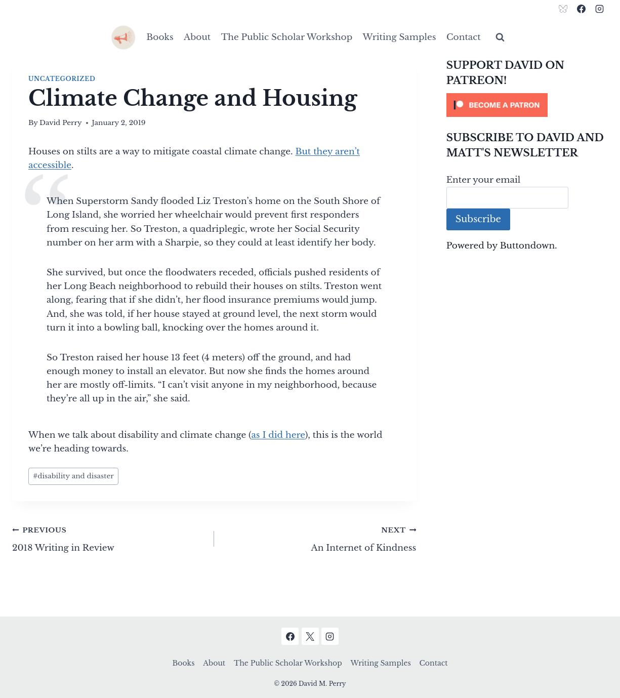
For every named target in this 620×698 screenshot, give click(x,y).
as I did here (278, 435)
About (197, 37)
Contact (463, 37)
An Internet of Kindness (319, 538)
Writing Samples (399, 37)
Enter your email (483, 180)
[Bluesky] (563, 8)
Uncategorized (61, 79)
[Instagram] (599, 8)
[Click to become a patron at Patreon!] (527, 105)
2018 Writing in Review (108, 538)
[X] (310, 636)
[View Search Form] (500, 37)
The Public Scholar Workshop (287, 37)
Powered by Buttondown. (501, 245)
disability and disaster (73, 476)
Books (159, 37)
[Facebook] (581, 8)
